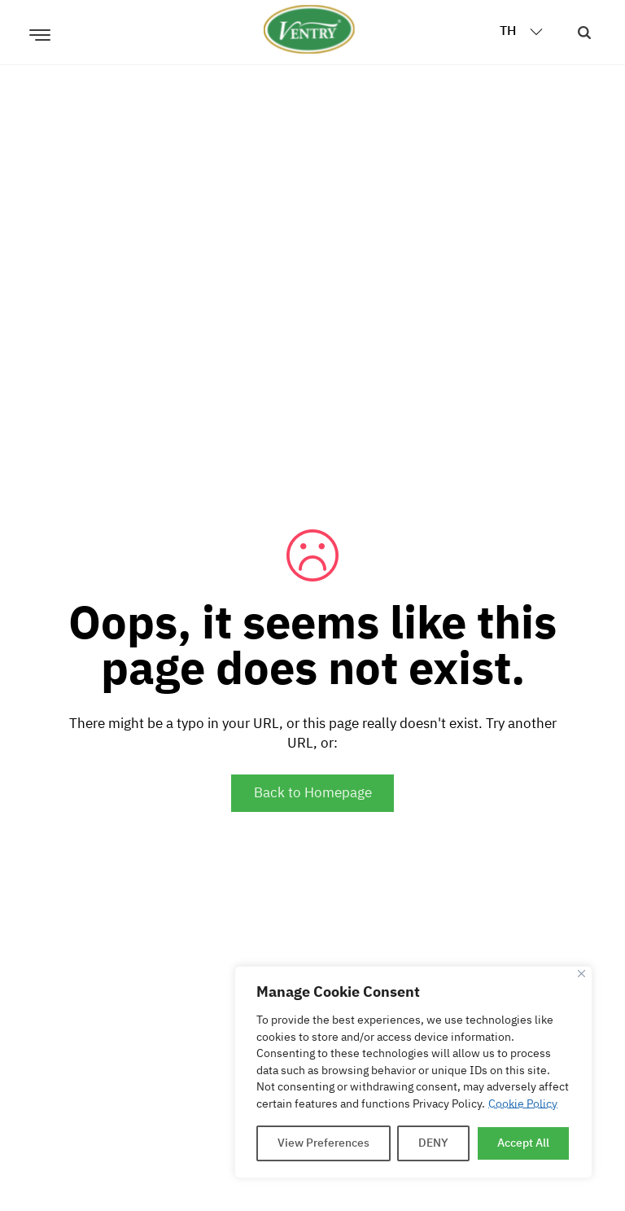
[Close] (581, 973)
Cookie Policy (522, 1104)
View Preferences (323, 1143)
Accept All (523, 1143)
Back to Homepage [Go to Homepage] (313, 793)
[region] (413, 1072)
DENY (433, 1143)
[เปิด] (39, 28)
